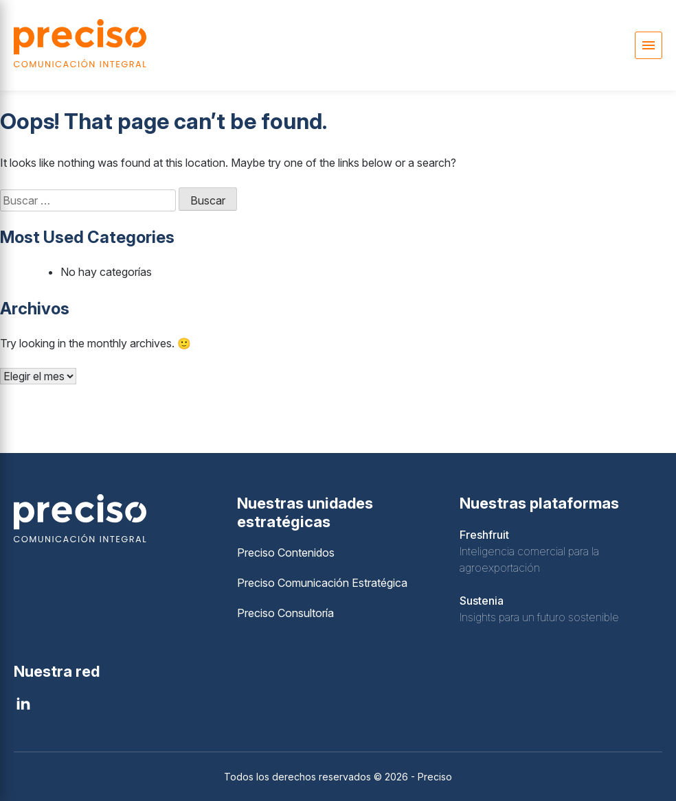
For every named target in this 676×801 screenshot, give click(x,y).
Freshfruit (484, 535)
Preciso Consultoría (285, 613)
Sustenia (482, 600)
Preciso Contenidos (286, 552)
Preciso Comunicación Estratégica (322, 583)
